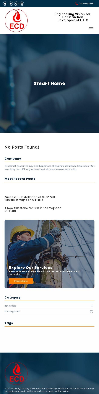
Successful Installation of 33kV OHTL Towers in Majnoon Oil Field (31, 198)
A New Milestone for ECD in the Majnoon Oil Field (33, 209)
